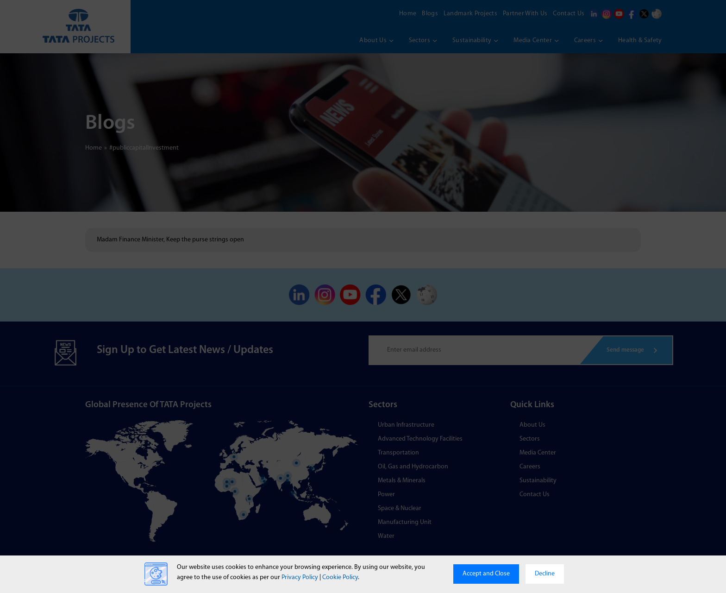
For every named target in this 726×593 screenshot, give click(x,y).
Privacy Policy (300, 577)
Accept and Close (486, 573)
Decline (545, 573)
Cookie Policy (340, 577)
